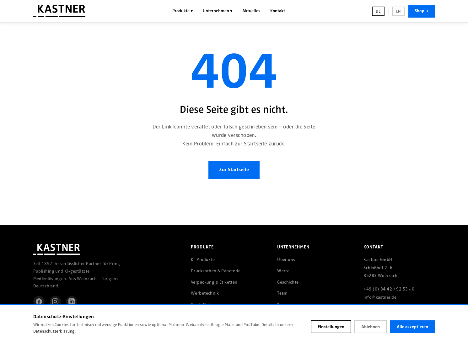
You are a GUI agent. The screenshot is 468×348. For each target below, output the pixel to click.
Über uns (286, 259)
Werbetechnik (205, 293)
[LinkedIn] (71, 301)
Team (282, 293)
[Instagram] (55, 301)
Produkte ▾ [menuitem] (182, 11)
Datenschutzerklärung (54, 331)
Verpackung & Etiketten (214, 282)
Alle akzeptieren (412, 326)
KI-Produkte (203, 259)
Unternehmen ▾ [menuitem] (217, 11)
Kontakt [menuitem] (277, 11)
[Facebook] (39, 301)
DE (378, 11)
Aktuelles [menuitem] (251, 11)
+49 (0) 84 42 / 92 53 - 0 (388, 289)
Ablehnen (370, 326)
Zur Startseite (234, 169)
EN (398, 11)
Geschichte (288, 282)
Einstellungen (331, 326)
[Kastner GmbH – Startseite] (59, 11)
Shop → (422, 11)
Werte (283, 271)
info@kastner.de (379, 297)
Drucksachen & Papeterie (215, 271)
